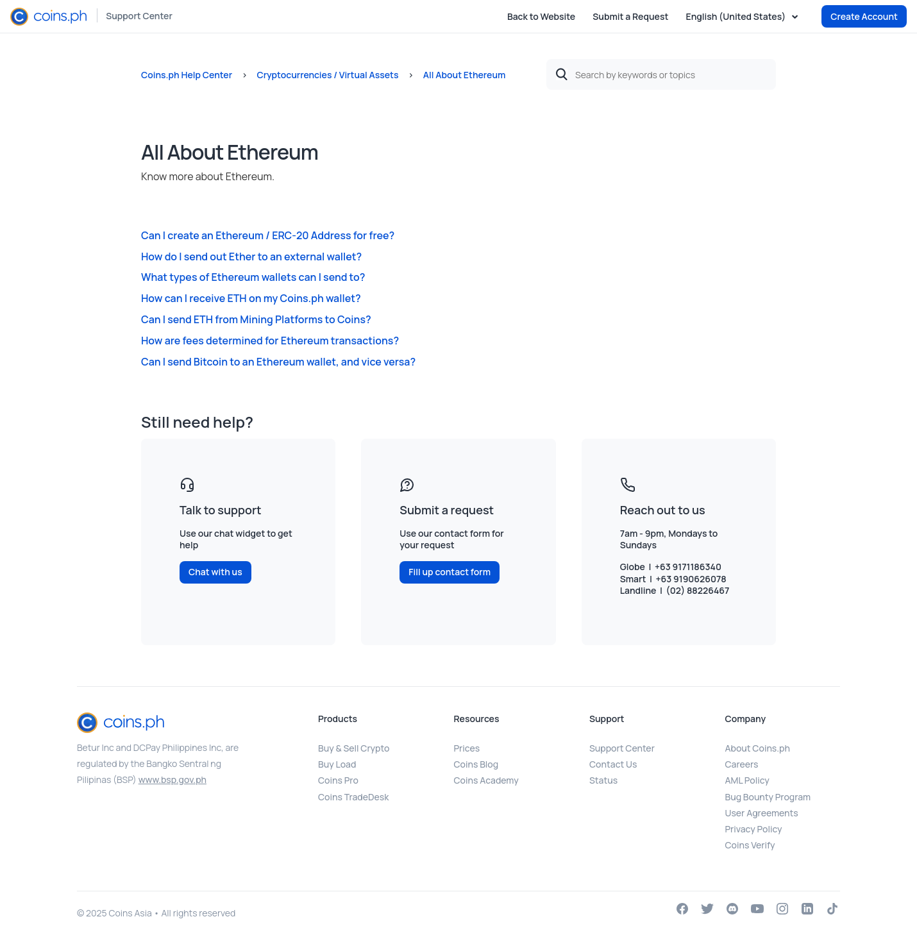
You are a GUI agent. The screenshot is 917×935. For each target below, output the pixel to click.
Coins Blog (476, 764)
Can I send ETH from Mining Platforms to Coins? (256, 319)
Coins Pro (338, 780)
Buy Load (337, 764)
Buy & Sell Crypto (353, 748)
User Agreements (761, 813)
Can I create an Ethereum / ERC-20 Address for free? (267, 235)
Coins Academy (486, 780)
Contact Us (613, 764)
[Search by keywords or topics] (661, 74)
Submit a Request (630, 16)
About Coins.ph (757, 748)
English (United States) (736, 16)
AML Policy (747, 780)
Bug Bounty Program (768, 797)
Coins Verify (750, 845)
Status (603, 780)
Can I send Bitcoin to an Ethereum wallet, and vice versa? (278, 362)
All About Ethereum (464, 75)
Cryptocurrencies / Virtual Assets (327, 75)
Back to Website (541, 16)
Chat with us (215, 572)
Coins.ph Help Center (186, 75)
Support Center (139, 16)
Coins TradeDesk (353, 797)
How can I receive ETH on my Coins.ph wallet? (251, 298)
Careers (742, 764)
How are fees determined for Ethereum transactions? (270, 340)
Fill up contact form (449, 572)
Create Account (864, 16)
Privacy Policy (753, 829)
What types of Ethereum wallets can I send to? (253, 277)
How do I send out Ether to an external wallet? (251, 256)
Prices (467, 748)
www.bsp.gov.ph (172, 779)
